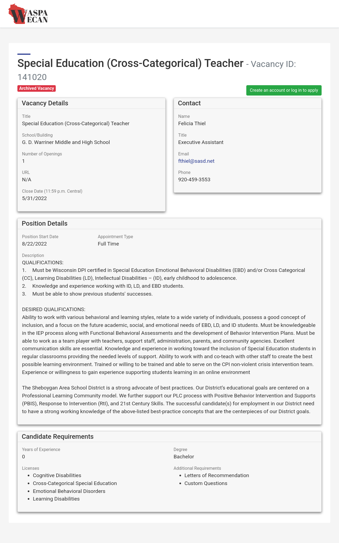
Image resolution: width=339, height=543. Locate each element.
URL (26, 172)
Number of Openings (42, 154)
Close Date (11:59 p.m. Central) (52, 191)
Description (33, 255)
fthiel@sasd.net (196, 161)
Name (184, 116)
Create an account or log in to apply (284, 90)
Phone (184, 172)
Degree (180, 449)
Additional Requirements (197, 468)
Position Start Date (40, 236)
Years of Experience (41, 449)
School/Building (37, 135)
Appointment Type (115, 236)
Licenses (30, 468)
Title (26, 116)
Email (183, 154)
